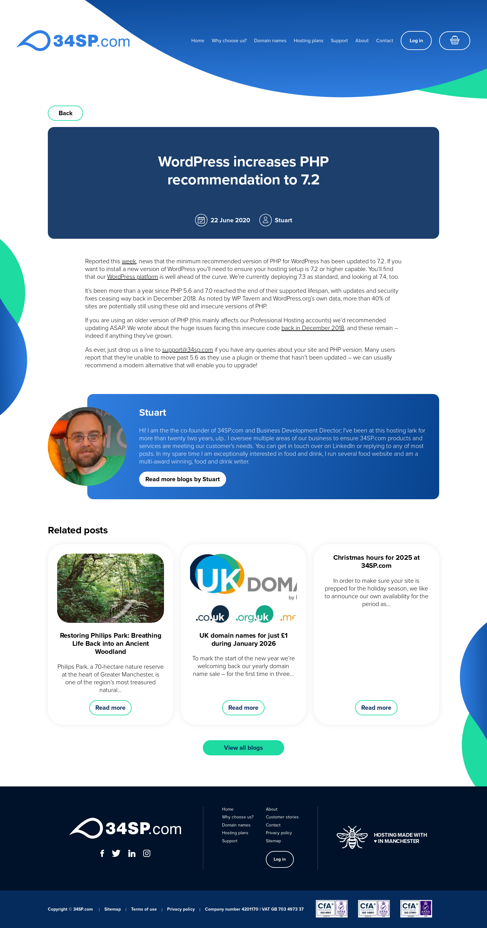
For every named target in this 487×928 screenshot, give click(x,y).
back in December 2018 (312, 328)
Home (197, 40)
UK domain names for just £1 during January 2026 (243, 639)
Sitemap (273, 841)
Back (66, 113)
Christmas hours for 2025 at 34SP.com (376, 561)
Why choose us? (229, 40)
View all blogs (243, 747)
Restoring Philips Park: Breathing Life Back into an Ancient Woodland (111, 643)
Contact (384, 40)
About (362, 40)
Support (339, 40)
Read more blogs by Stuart (182, 479)
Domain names (270, 40)
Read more (110, 707)
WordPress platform (132, 276)
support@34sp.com (187, 349)
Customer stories (282, 817)
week (129, 261)
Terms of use (144, 909)
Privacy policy (279, 833)
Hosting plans (308, 40)
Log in (416, 40)
